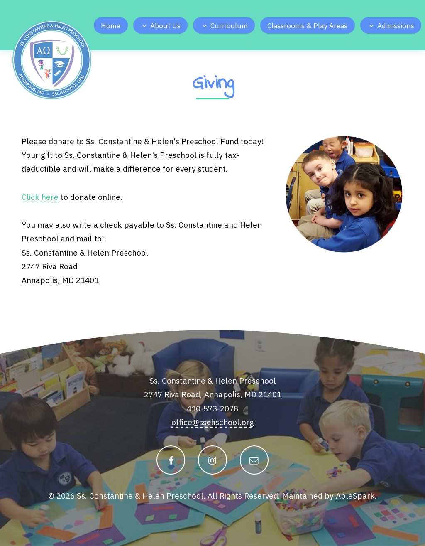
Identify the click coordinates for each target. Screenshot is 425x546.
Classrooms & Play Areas (307, 25)
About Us (165, 25)
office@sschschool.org (212, 422)
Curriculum (229, 25)
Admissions (395, 25)
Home (110, 25)
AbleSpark (355, 495)
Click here (40, 197)
